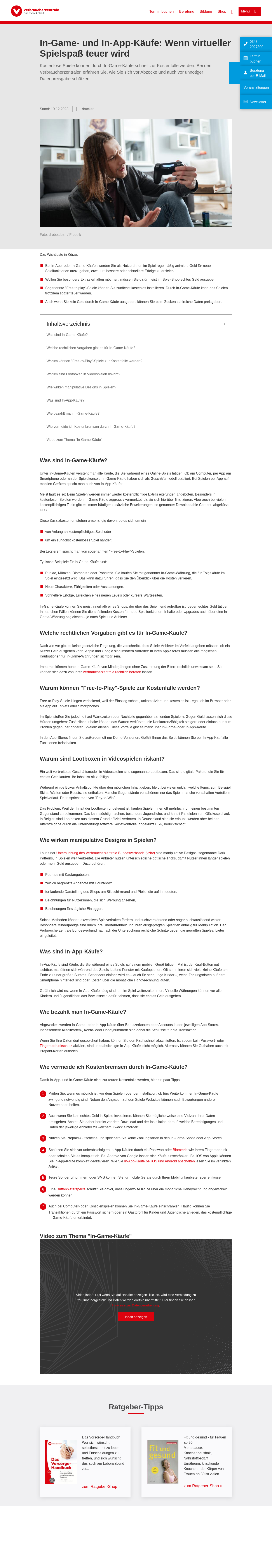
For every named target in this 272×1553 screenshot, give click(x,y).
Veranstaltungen (256, 87)
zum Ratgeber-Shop (99, 1486)
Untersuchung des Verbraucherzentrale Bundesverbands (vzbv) (105, 853)
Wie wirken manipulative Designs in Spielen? (82, 387)
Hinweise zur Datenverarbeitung (135, 1305)
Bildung (206, 11)
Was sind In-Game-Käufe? (67, 335)
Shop (222, 11)
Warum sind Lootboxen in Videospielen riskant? (84, 374)
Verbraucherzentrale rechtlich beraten (112, 672)
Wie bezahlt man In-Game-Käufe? (73, 413)
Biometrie (180, 1150)
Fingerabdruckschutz (56, 1046)
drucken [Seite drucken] (88, 109)
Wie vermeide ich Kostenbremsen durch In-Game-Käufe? (91, 426)
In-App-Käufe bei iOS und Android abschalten (159, 1161)
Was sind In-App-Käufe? (65, 400)
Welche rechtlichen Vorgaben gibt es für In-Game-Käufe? (91, 348)
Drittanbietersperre (70, 1189)
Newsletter (258, 102)
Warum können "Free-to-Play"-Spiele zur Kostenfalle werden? (94, 361)
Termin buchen (161, 11)
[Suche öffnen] (232, 11)
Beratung (186, 11)
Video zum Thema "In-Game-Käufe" (74, 440)
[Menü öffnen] (250, 11)
